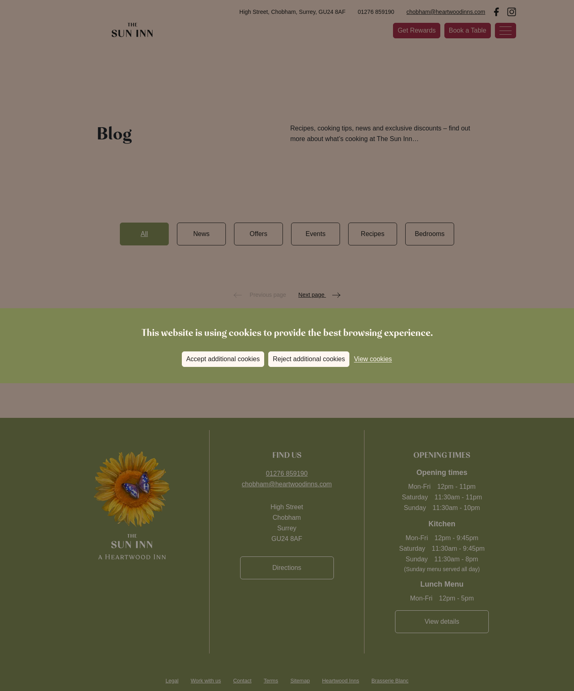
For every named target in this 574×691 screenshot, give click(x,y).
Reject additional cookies (309, 358)
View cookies (373, 358)
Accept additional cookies (223, 358)
